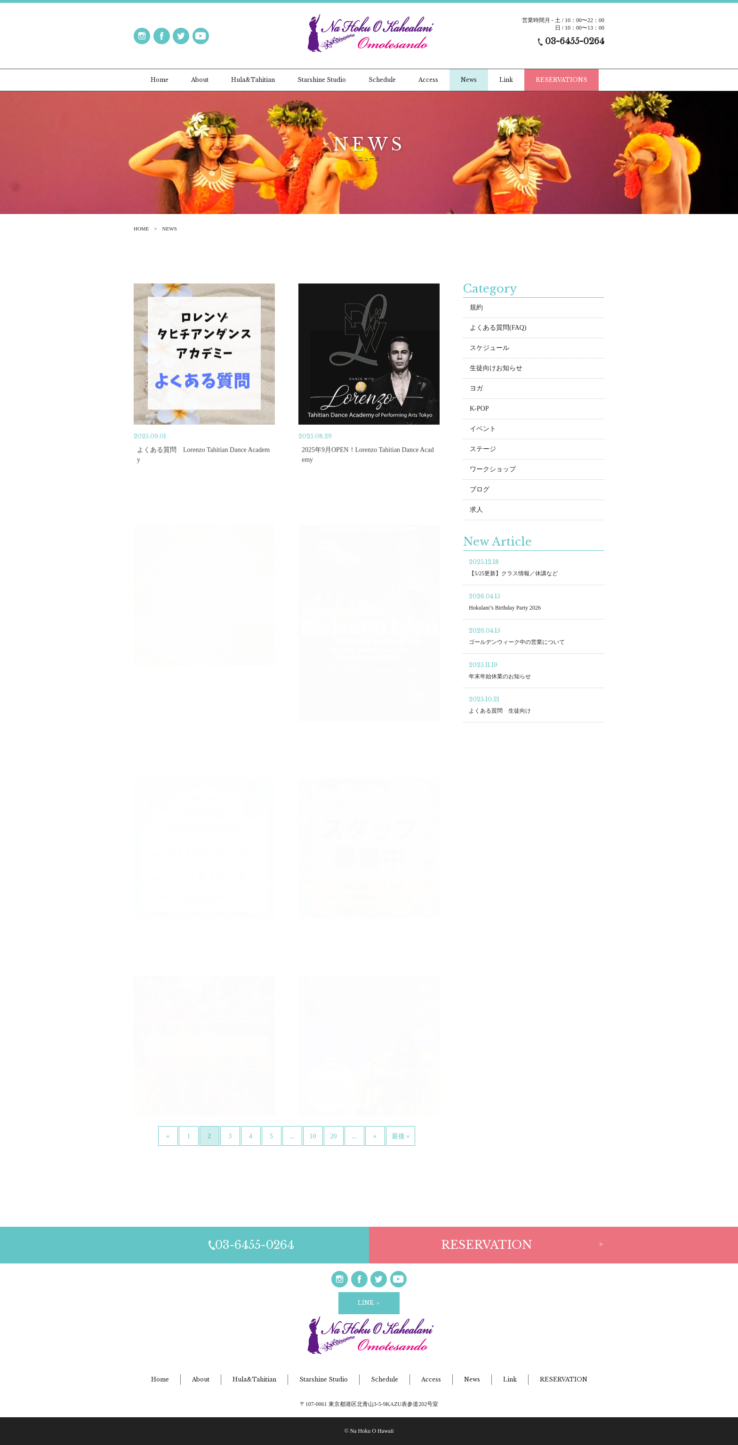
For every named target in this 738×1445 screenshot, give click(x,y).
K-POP (479, 408)
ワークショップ (493, 469)
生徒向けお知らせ (496, 368)
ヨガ (476, 388)
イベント (483, 428)
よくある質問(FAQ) (498, 327)
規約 (476, 307)
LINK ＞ (369, 1302)
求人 (476, 509)
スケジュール (489, 347)
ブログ (479, 489)
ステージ (483, 449)
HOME (141, 228)
